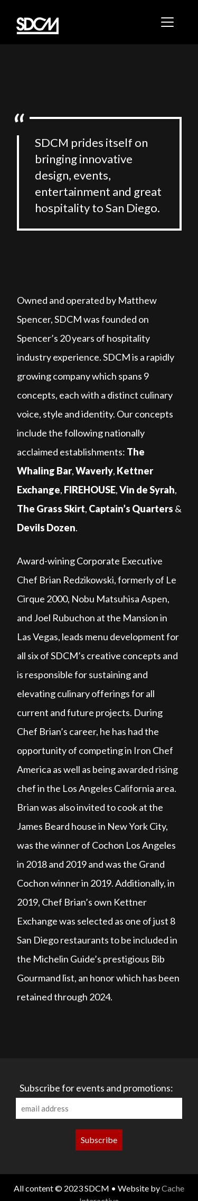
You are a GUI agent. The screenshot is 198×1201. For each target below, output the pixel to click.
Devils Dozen (46, 527)
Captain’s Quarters (131, 508)
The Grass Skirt (51, 508)
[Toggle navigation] (167, 22)
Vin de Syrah (147, 489)
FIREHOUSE (90, 489)
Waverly (94, 471)
